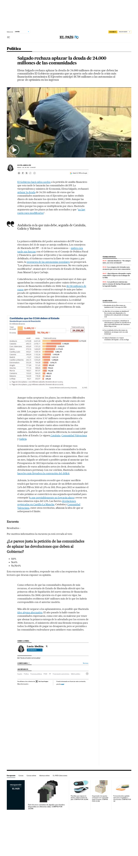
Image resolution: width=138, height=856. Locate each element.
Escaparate (11, 775)
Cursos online (31, 775)
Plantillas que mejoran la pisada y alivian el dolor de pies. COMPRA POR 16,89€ (79, 797)
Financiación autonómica (61, 674)
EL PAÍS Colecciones (60, 775)
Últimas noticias (109, 257)
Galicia (23, 438)
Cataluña (55, 435)
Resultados (14, 528)
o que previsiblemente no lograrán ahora (52, 497)
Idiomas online (44, 775)
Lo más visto (107, 300)
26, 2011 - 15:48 (29, 167)
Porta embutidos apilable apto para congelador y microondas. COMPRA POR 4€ (122, 798)
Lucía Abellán (24, 165)
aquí (62, 684)
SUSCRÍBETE (112, 32)
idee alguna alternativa (29, 612)
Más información (23, 684)
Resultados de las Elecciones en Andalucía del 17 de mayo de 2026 (115, 306)
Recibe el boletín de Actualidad (30, 658)
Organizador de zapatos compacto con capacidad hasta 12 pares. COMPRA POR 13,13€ (100, 798)
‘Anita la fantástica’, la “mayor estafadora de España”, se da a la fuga (116, 338)
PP (50, 674)
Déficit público (75, 674)
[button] (69, 122)
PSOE (45, 674)
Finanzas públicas (36, 674)
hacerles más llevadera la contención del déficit (43, 473)
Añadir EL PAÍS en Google (80, 173)
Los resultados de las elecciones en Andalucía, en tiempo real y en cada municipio (116, 332)
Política (14, 49)
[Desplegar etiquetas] (87, 673)
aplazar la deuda (26, 192)
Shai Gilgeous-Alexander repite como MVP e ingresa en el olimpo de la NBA (117, 276)
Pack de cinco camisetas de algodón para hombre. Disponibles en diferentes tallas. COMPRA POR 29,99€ (46, 807)
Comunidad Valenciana (74, 435)
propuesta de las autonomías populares (48, 261)
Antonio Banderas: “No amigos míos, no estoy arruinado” (117, 262)
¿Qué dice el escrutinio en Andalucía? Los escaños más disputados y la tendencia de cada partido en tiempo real (116, 314)
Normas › (86, 663)
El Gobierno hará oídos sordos (34, 181)
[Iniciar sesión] (124, 31)
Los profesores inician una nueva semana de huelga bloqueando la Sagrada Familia (116, 284)
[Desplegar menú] (8, 37)
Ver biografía (35, 650)
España (19, 674)
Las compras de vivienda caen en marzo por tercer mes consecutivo (116, 268)
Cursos (21, 775)
